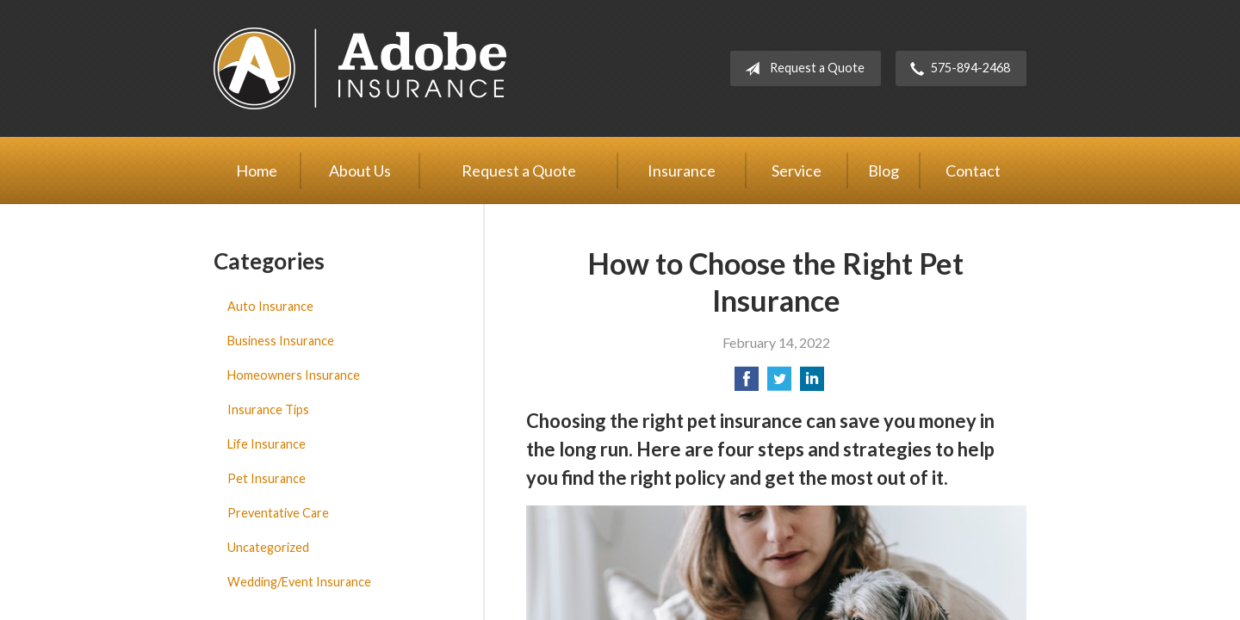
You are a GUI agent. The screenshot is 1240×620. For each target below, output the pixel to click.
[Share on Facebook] (747, 383)
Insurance (682, 170)
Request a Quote (801, 69)
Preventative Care (278, 512)
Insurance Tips (268, 409)
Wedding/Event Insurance (299, 581)
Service (797, 170)
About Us (360, 170)
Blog (883, 170)
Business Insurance (280, 340)
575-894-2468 (956, 69)
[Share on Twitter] (779, 383)
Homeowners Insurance (293, 375)
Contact (973, 170)
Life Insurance (266, 444)
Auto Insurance (270, 306)
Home (256, 170)
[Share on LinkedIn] (812, 383)
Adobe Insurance (360, 68)
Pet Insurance (266, 478)
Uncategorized (268, 547)
